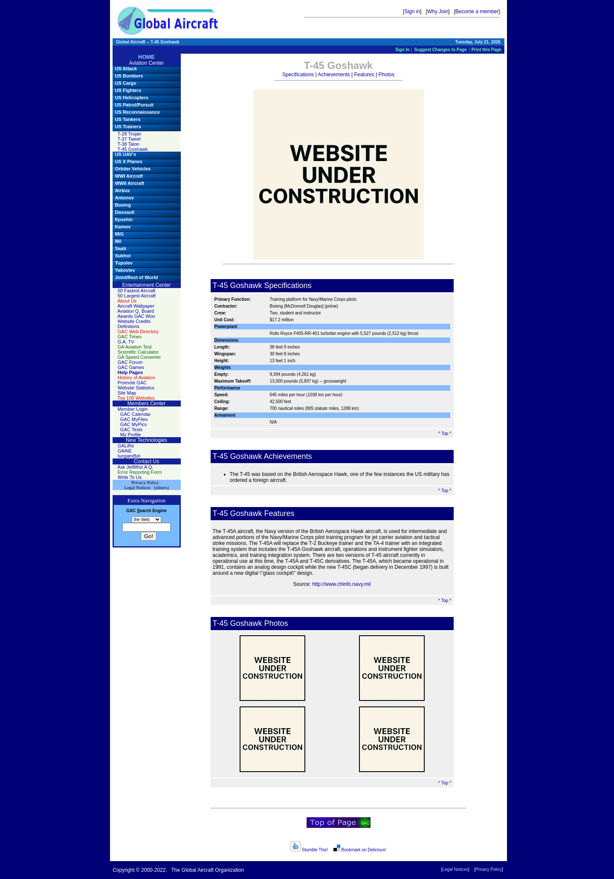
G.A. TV (126, 341)
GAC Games (131, 367)
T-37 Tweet (129, 138)
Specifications (298, 75)
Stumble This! (309, 849)
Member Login (133, 409)
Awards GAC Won (136, 316)
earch (144, 510)
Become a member (476, 11)
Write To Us (130, 477)
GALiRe (126, 445)
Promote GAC (132, 382)
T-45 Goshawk (133, 149)
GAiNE (125, 450)
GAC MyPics (133, 424)
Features (364, 75)
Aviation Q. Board (135, 311)
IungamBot (129, 455)
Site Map (127, 392)
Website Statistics (136, 387)
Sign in (412, 11)
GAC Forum (130, 362)
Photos (386, 75)
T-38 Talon (128, 144)
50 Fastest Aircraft (137, 290)
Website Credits (134, 321)
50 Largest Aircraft (137, 295)
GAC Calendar (135, 414)
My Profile (130, 434)
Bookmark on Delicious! (359, 849)
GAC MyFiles (134, 419)
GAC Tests (131, 429)
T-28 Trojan (130, 133)
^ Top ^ (445, 433)
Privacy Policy (488, 869)
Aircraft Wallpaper (135, 305)
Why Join (437, 11)
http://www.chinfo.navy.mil (341, 584)
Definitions (128, 326)
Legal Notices (455, 869)
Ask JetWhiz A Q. (135, 467)
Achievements (334, 75)
